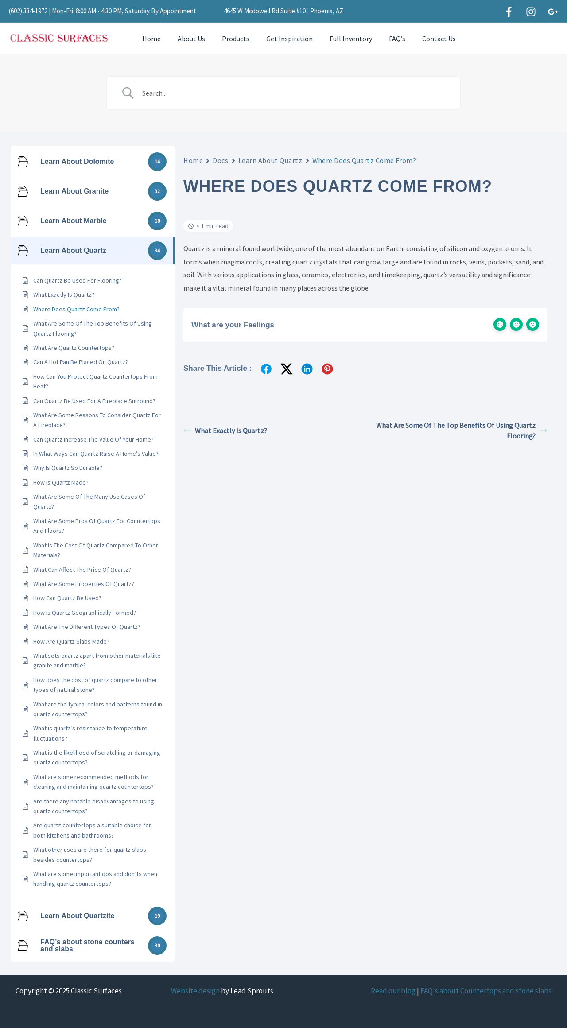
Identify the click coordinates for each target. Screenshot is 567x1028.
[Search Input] (295, 93)
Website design (195, 991)
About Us (187, 38)
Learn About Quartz (270, 160)
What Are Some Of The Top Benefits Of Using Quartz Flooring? (461, 430)
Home (150, 38)
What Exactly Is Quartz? (225, 430)
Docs (220, 160)
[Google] (553, 12)
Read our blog (393, 991)
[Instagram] (531, 12)
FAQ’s (382, 38)
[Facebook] (509, 12)
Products (229, 38)
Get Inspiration (280, 38)
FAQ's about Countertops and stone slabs (485, 991)
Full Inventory (339, 38)
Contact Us (422, 38)
